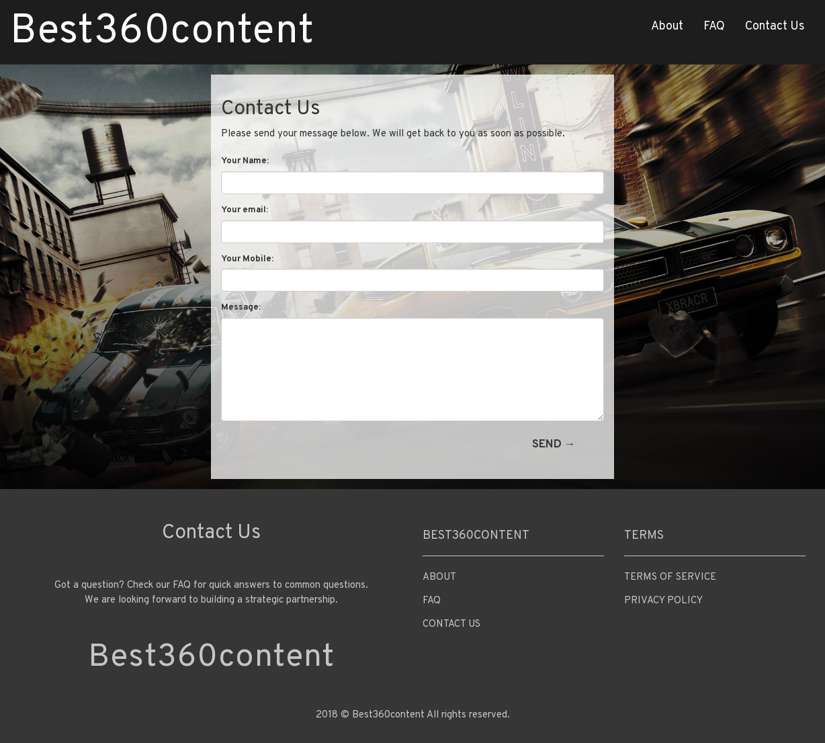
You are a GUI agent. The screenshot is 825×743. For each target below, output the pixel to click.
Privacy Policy (663, 601)
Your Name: (245, 161)
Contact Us (775, 26)
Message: (241, 307)
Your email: (244, 210)
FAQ (714, 26)
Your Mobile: (247, 259)
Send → (554, 444)
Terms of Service (670, 577)
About (667, 26)
